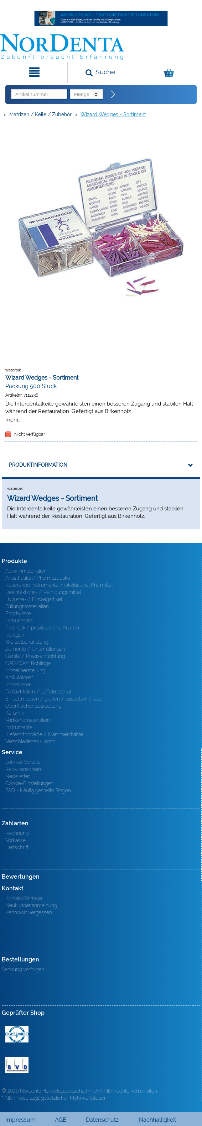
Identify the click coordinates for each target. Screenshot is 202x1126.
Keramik (14, 713)
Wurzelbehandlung (26, 642)
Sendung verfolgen (23, 969)
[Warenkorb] (166, 72)
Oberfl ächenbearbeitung (33, 706)
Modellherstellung (25, 670)
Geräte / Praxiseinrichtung (35, 656)
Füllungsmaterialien (27, 606)
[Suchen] (100, 72)
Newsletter (17, 776)
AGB (61, 1119)
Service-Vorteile (23, 762)
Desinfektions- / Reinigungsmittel (43, 592)
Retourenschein (23, 769)
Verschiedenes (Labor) (30, 741)
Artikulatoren (19, 677)
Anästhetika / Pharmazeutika (37, 578)
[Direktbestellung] (113, 94)
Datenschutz (102, 1119)
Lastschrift (17, 847)
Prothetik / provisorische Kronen (42, 628)
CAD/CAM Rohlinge (28, 663)
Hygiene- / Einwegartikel (33, 599)
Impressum (20, 1119)
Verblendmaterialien (27, 720)
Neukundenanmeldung (31, 905)
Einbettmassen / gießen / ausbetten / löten (54, 699)
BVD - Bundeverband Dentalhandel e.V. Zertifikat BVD (17, 1065)
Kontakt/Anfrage (23, 898)
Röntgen (14, 635)
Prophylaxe (18, 613)
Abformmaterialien (26, 571)
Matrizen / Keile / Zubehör (40, 114)
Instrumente (18, 620)
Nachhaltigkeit (157, 1119)
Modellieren (18, 684)
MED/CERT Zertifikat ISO (17, 1034)
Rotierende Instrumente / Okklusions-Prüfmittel (59, 585)
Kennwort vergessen (28, 912)
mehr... (13, 420)
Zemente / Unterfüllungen (35, 649)
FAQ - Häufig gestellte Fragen (38, 790)
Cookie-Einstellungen (29, 783)
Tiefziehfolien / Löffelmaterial (38, 692)
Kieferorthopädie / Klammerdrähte (44, 734)
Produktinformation (38, 465)
